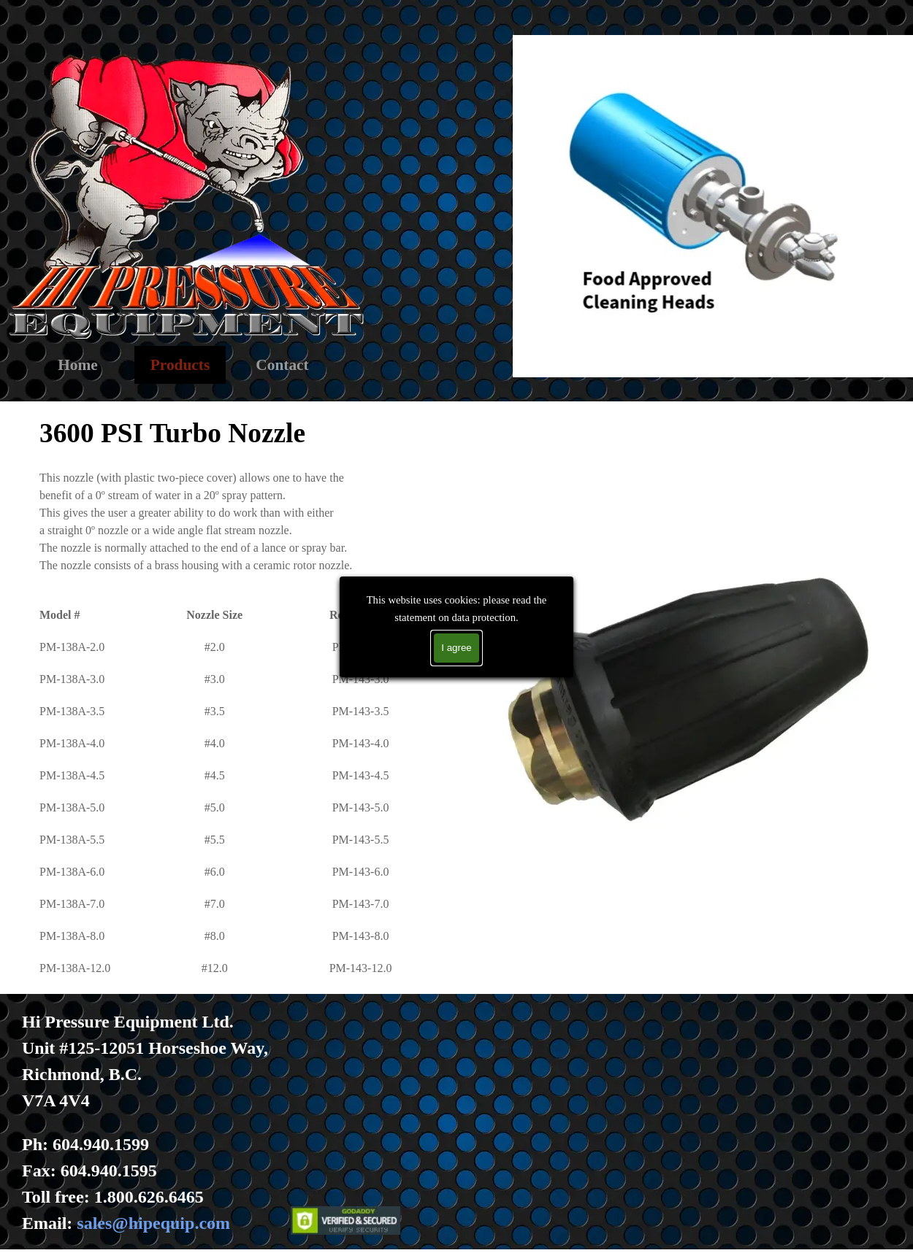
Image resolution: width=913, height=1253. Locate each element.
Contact (282, 365)
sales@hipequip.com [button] (153, 1223)
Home (78, 365)
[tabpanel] (234, 695)
